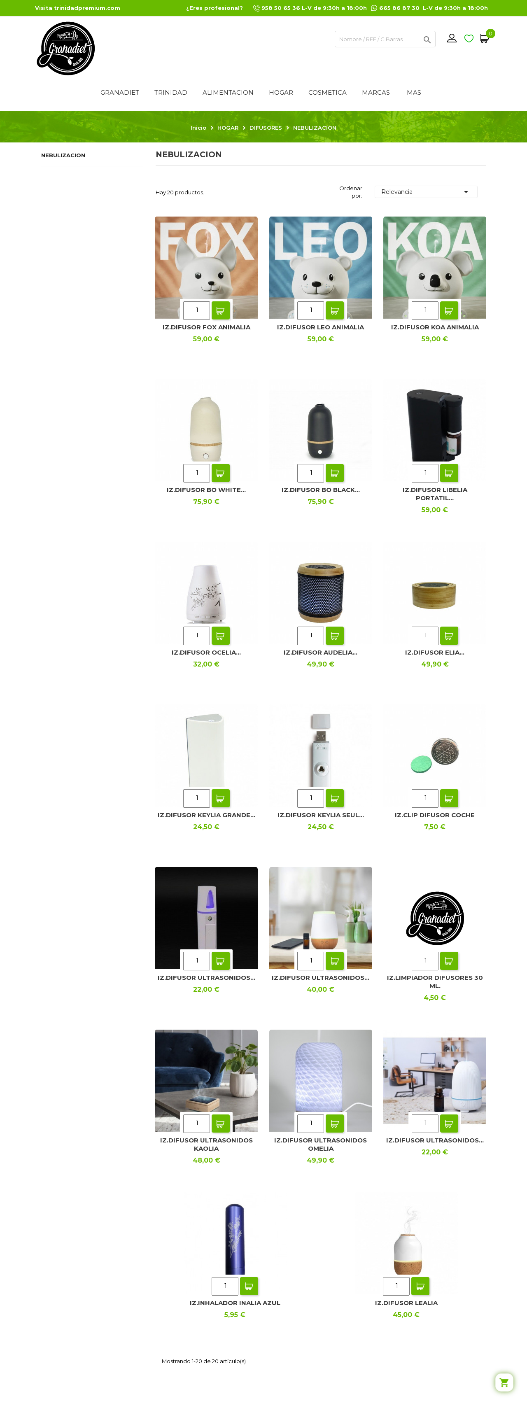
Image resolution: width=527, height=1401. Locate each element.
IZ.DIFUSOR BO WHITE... (206, 490)
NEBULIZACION (63, 155)
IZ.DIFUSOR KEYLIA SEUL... (320, 815)
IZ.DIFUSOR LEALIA (406, 1303)
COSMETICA (327, 92)
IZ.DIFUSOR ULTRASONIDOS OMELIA (320, 1144)
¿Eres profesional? (214, 8)
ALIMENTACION (228, 92)
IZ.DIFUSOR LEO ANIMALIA (320, 327)
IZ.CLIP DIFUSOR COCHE (435, 815)
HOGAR (281, 92)
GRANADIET (119, 92)
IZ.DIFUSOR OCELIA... (206, 652)
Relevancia (426, 192)
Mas (414, 92)
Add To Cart (221, 310)
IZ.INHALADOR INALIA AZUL (235, 1303)
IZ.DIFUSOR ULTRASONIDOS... (206, 977)
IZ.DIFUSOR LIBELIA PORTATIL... (435, 494)
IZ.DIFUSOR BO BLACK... (321, 490)
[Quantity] (196, 310)
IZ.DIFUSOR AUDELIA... (320, 652)
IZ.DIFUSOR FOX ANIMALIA (206, 327)
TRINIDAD (170, 92)
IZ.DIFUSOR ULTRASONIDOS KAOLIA (206, 1144)
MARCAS (376, 92)
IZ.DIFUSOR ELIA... (434, 652)
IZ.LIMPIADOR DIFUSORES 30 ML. (435, 982)
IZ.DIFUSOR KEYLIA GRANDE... (206, 815)
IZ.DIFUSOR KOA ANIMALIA (435, 327)
